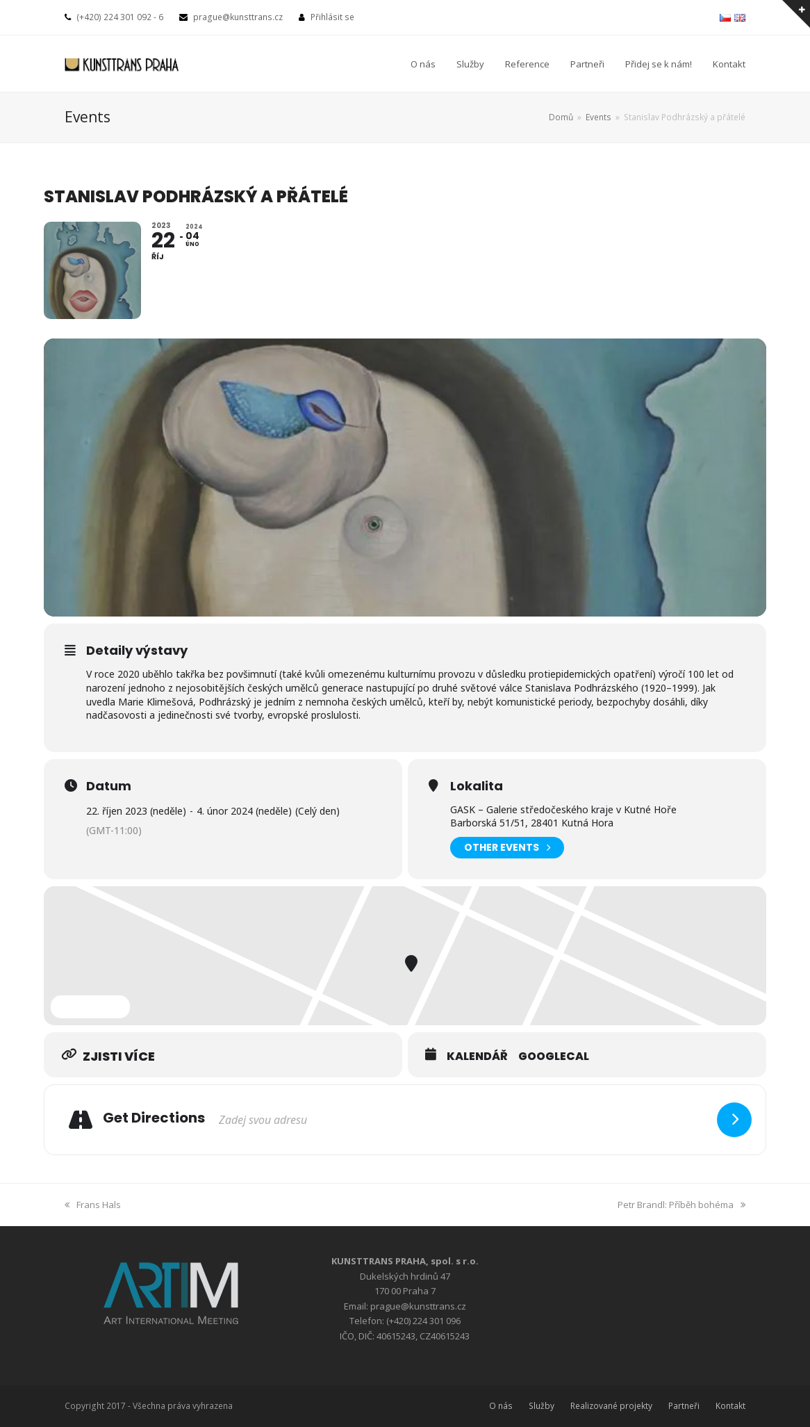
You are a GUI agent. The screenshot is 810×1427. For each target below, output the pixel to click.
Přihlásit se (332, 17)
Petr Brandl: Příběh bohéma (681, 1204)
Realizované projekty (611, 1406)
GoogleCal (553, 1056)
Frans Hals (93, 1204)
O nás (501, 1406)
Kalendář (477, 1056)
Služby (541, 1406)
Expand (90, 1006)
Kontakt (730, 1406)
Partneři (684, 1406)
